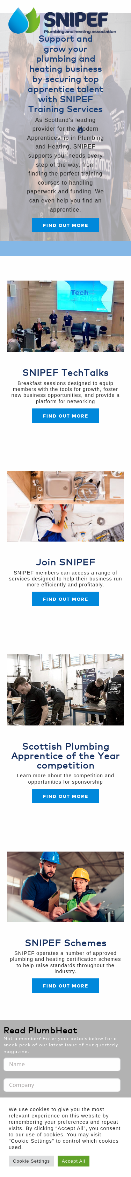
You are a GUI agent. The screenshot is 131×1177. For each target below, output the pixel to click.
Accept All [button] (73, 1161)
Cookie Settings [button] (31, 1161)
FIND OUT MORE (65, 599)
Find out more (65, 225)
